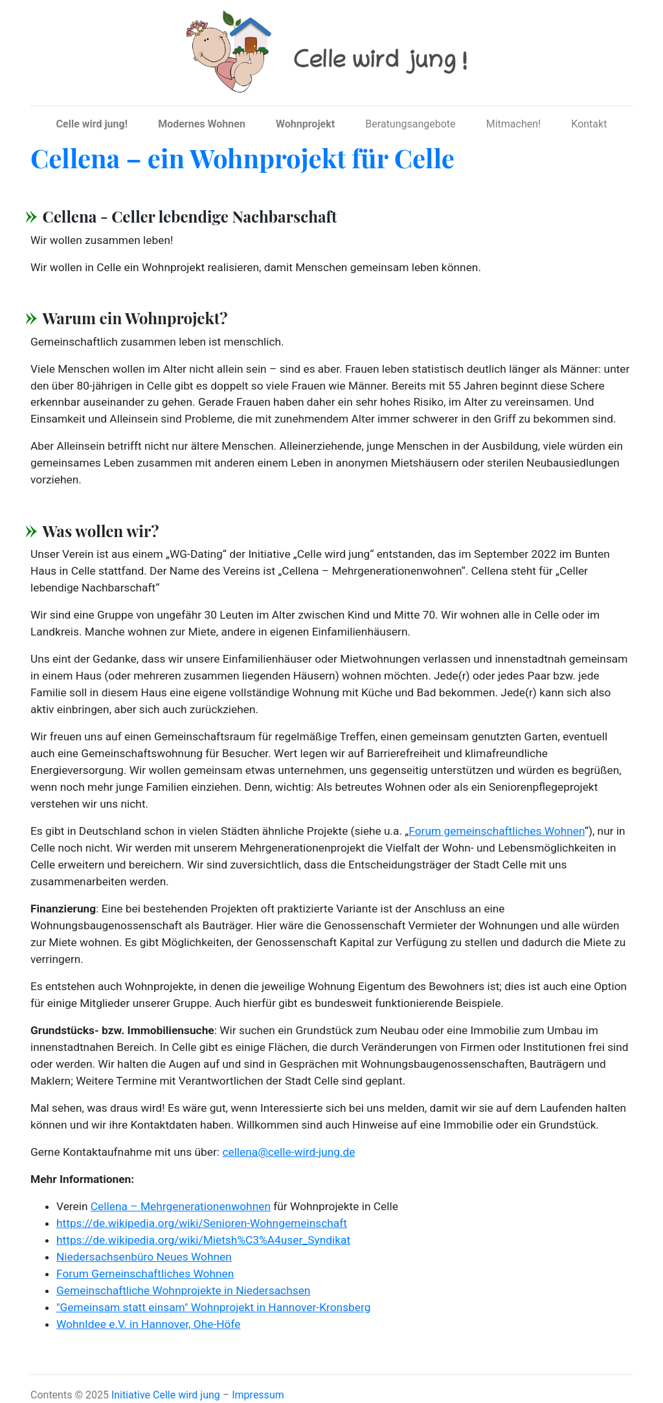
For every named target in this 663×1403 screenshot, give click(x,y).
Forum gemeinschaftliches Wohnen (496, 830)
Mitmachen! (513, 124)
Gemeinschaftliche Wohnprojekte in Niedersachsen (183, 1290)
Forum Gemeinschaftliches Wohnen (145, 1273)
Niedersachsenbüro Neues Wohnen (144, 1256)
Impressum (258, 1395)
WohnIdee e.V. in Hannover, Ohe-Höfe (148, 1324)
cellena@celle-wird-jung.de (288, 1151)
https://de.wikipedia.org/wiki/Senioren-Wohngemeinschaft (201, 1223)
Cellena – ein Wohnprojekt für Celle (242, 157)
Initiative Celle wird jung (165, 1395)
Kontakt (589, 124)
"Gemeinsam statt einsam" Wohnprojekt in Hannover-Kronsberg (213, 1307)
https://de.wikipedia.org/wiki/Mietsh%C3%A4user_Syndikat (203, 1239)
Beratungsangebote (410, 124)
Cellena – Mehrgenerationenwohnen (181, 1206)
